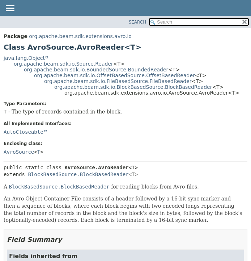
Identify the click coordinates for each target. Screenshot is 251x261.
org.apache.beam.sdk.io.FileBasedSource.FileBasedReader (118, 81)
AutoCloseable (23, 132)
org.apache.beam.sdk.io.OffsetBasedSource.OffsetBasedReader (114, 75)
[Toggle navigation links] (10, 9)
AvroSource (19, 152)
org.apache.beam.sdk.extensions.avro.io (80, 36)
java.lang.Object (24, 58)
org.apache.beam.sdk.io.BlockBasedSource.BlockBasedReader (133, 87)
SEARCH (137, 22)
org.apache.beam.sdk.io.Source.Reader (63, 64)
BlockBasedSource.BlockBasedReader (78, 174)
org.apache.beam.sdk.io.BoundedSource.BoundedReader (96, 69)
